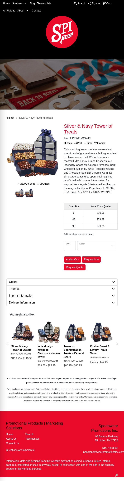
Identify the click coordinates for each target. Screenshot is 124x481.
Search (80, 3)
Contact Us (12, 443)
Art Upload (9, 10)
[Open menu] (117, 54)
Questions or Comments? (20, 450)
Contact (36, 10)
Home (6, 3)
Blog (32, 3)
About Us (11, 438)
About (21, 10)
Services (17, 3)
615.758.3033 (110, 448)
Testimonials (44, 3)
